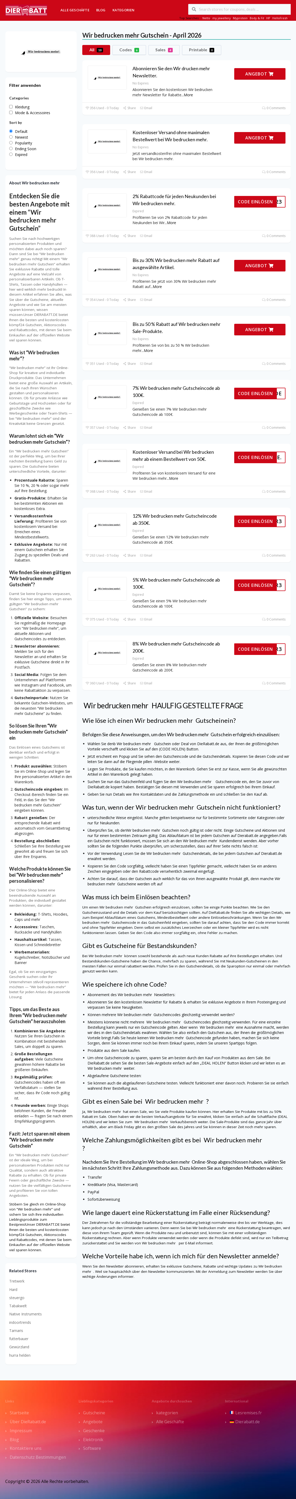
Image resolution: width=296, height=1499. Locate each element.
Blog (101, 10)
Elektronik (93, 1439)
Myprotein (240, 18)
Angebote (93, 1422)
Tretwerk (16, 1281)
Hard (13, 1289)
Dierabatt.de (245, 1422)
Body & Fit (257, 18)
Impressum (21, 1431)
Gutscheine (94, 1413)
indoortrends (20, 1322)
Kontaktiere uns (26, 1448)
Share (129, 108)
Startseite (19, 1413)
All (96, 49)
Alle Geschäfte (74, 10)
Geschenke (94, 1431)
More (188, 94)
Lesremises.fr (246, 1413)
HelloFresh (280, 18)
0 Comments (273, 108)
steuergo (16, 1297)
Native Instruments (25, 1313)
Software (92, 1448)
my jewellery (221, 18)
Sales (164, 49)
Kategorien (124, 10)
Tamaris (16, 1330)
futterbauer (18, 1338)
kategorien (167, 1413)
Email (146, 108)
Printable (201, 49)
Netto (206, 18)
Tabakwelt (18, 1305)
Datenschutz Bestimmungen (38, 1457)
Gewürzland (19, 1346)
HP (268, 18)
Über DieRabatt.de (28, 1422)
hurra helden (19, 1355)
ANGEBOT (259, 74)
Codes (129, 49)
